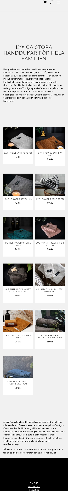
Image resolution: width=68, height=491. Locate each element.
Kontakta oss (34, 486)
